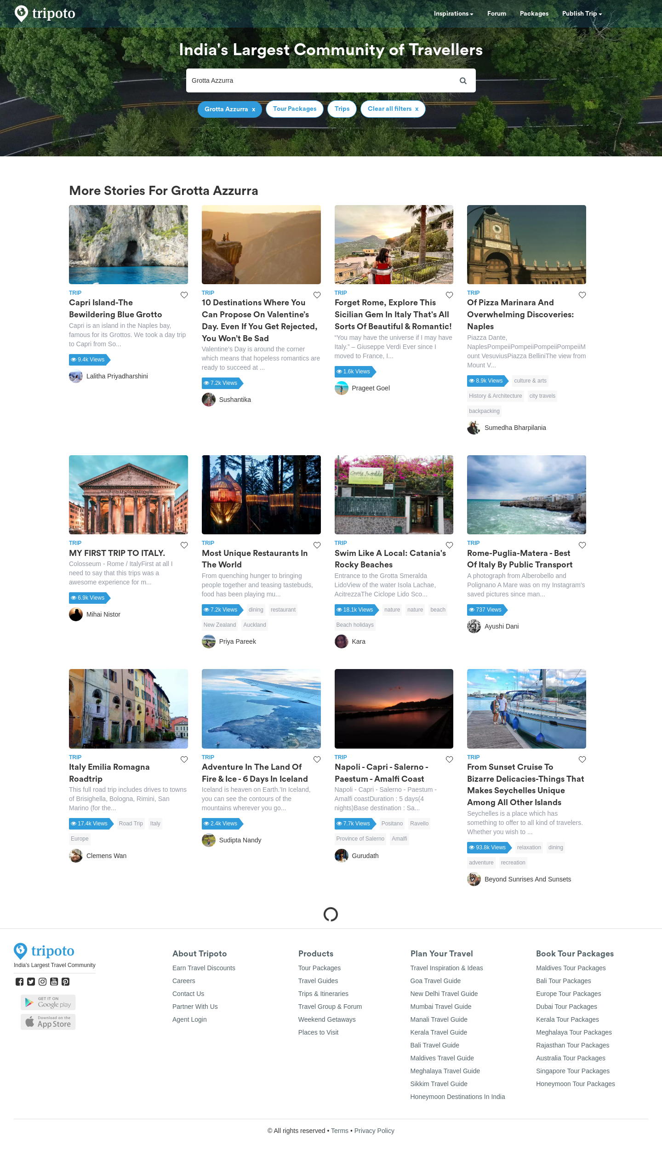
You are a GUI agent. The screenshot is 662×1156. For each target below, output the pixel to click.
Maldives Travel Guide (442, 1058)
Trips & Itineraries (323, 993)
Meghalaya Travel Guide (445, 1071)
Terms (339, 1130)
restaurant (283, 610)
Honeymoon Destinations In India (458, 1096)
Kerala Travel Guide (439, 1032)
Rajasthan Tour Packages (572, 1045)
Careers (183, 980)
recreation (513, 862)
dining (256, 610)
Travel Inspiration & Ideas (447, 968)
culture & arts (530, 381)
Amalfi (399, 839)
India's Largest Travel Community (55, 965)
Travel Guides (318, 980)
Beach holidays (355, 625)
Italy (155, 823)
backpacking (484, 411)
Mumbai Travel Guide (441, 1006)
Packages (534, 14)
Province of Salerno (361, 839)
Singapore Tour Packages (573, 1071)
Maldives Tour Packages (570, 968)
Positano (392, 823)
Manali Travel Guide (439, 1019)
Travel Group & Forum (330, 1006)
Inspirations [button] (454, 14)
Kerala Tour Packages (567, 1019)
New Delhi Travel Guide (444, 993)
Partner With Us (195, 1006)
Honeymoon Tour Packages (575, 1083)
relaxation (529, 847)
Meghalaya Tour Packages (574, 1032)
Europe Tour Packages (568, 993)
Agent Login (189, 1019)
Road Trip (131, 823)
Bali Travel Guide (435, 1045)
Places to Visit (318, 1032)
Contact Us (188, 993)
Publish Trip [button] (582, 14)
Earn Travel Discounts (203, 968)
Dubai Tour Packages (566, 1006)
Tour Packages (319, 968)
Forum (496, 14)
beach (437, 610)
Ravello (419, 823)
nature (392, 610)
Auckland (254, 625)
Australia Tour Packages (570, 1058)
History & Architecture (495, 396)
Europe (80, 839)
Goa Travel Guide (436, 980)
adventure (481, 862)
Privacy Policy (374, 1130)
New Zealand (220, 625)
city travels (543, 396)
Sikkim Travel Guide (439, 1083)
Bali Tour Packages (563, 980)
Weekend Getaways (327, 1019)
